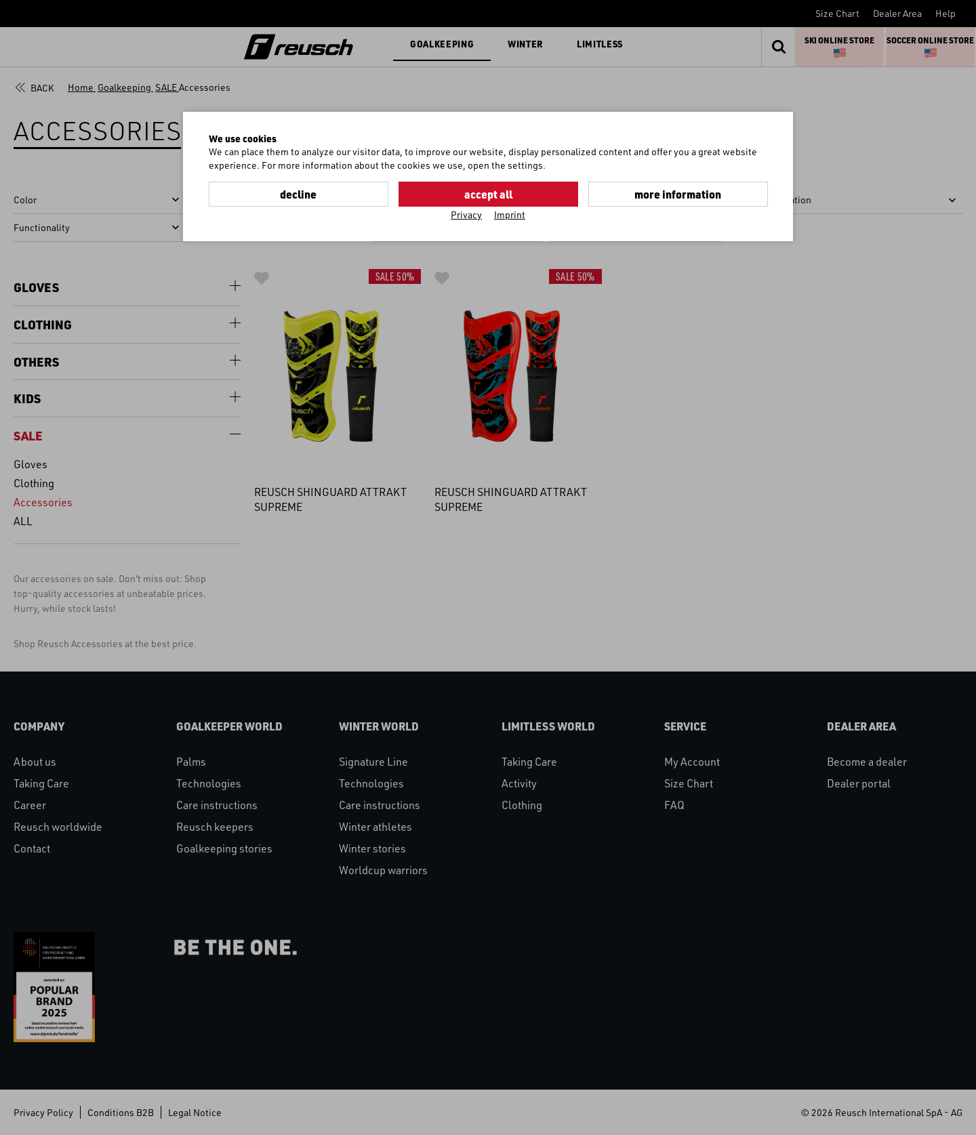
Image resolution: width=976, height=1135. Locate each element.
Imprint (509, 214)
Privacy (466, 214)
